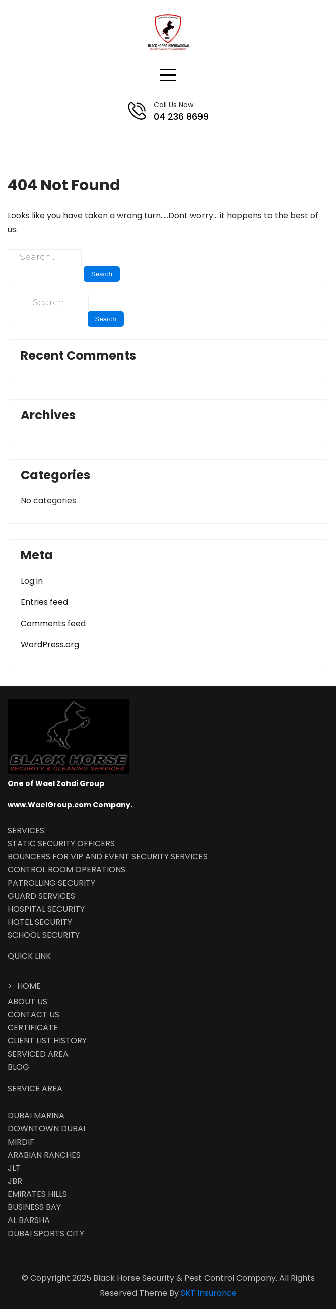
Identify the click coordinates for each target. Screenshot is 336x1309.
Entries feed (44, 602)
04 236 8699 (181, 116)
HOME (29, 986)
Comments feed (53, 623)
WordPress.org (50, 644)
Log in (32, 581)
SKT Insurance (209, 1293)
